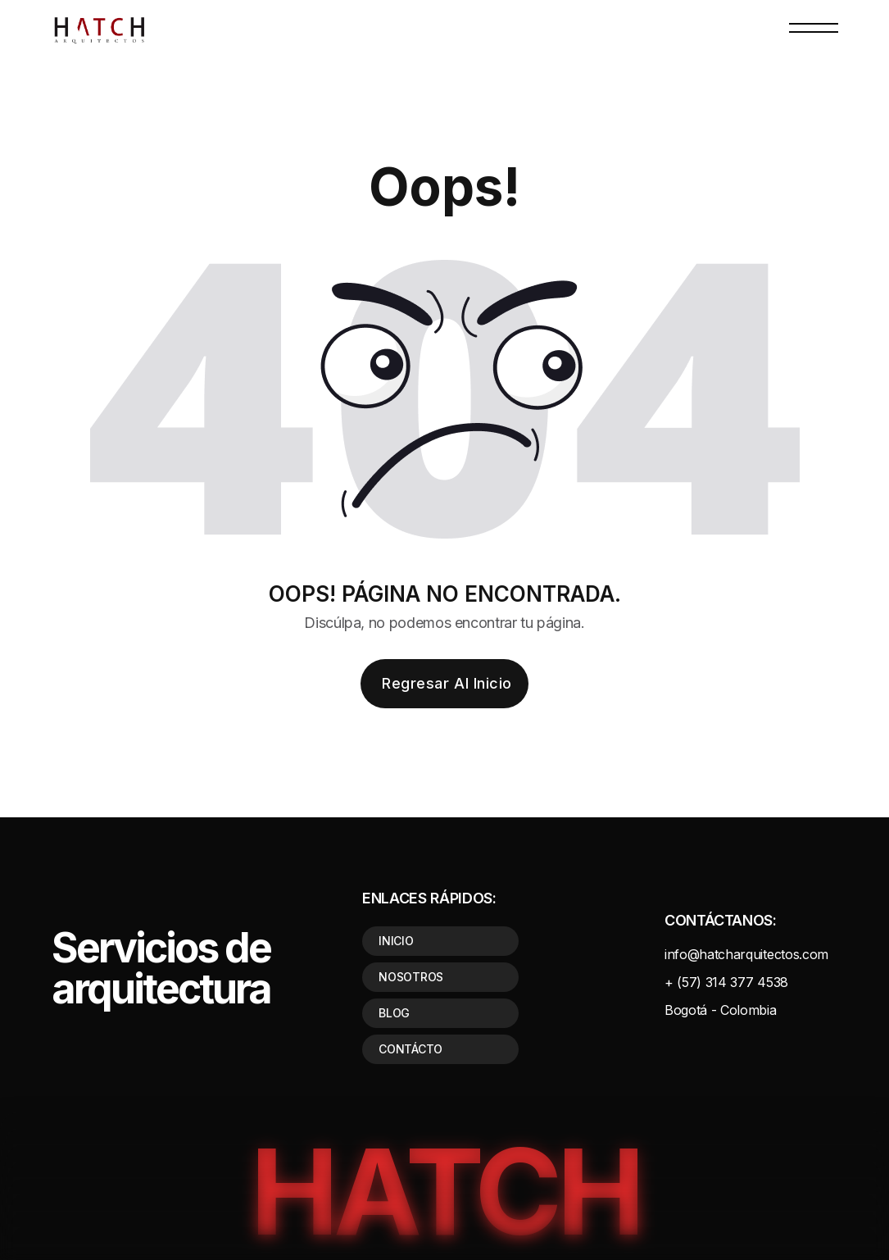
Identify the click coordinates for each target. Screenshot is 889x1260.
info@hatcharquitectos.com (746, 954)
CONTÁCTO (410, 1049)
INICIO (396, 941)
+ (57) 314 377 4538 (726, 982)
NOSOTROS (411, 977)
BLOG (394, 1013)
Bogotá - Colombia (720, 1010)
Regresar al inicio (447, 683)
